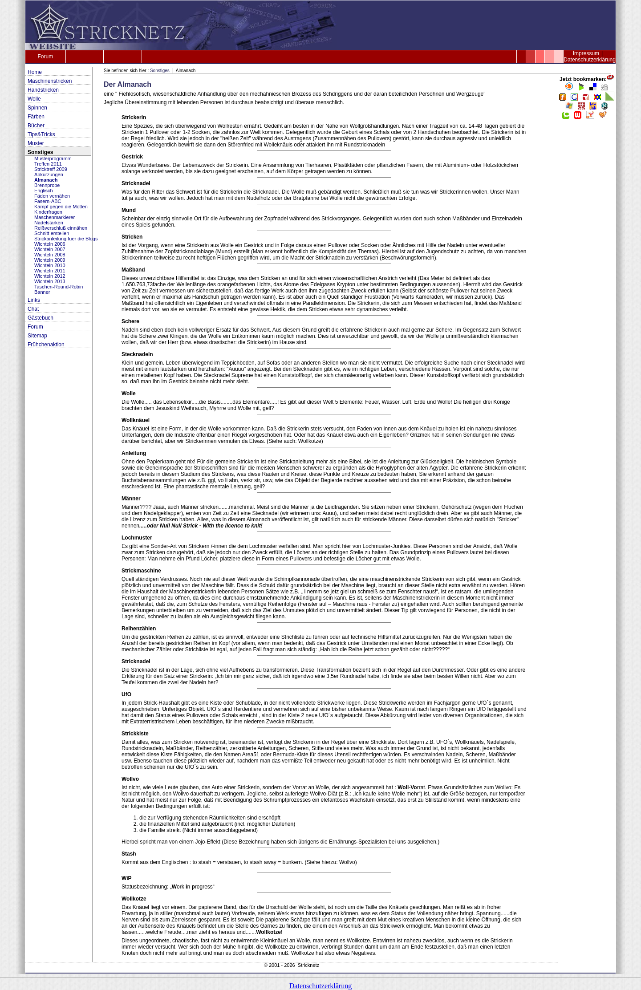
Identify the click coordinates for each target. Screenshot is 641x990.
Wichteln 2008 (49, 254)
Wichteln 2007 (49, 249)
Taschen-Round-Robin (58, 286)
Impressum (586, 53)
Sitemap (37, 336)
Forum (45, 56)
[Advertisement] (586, 258)
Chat (33, 309)
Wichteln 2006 (49, 244)
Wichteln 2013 (49, 281)
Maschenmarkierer (54, 217)
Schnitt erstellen (51, 233)
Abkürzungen (48, 174)
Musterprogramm (53, 158)
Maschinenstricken (50, 81)
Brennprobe (47, 185)
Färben (36, 117)
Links (34, 300)
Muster (36, 143)
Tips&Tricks (41, 134)
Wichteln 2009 (49, 260)
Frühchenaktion (46, 344)
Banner (42, 292)
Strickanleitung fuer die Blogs (65, 238)
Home (35, 72)
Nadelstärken (48, 222)
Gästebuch (40, 318)
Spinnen (37, 108)
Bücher (36, 125)
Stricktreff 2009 (50, 169)
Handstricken (43, 90)
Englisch (43, 190)
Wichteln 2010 (49, 265)
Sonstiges (40, 152)
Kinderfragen (48, 212)
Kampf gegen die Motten (61, 206)
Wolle (34, 99)
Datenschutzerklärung (590, 60)
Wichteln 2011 (49, 270)
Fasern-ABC (47, 201)
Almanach (46, 180)
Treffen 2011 (48, 163)
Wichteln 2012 (49, 276)
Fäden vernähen (52, 196)
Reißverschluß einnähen (60, 228)
